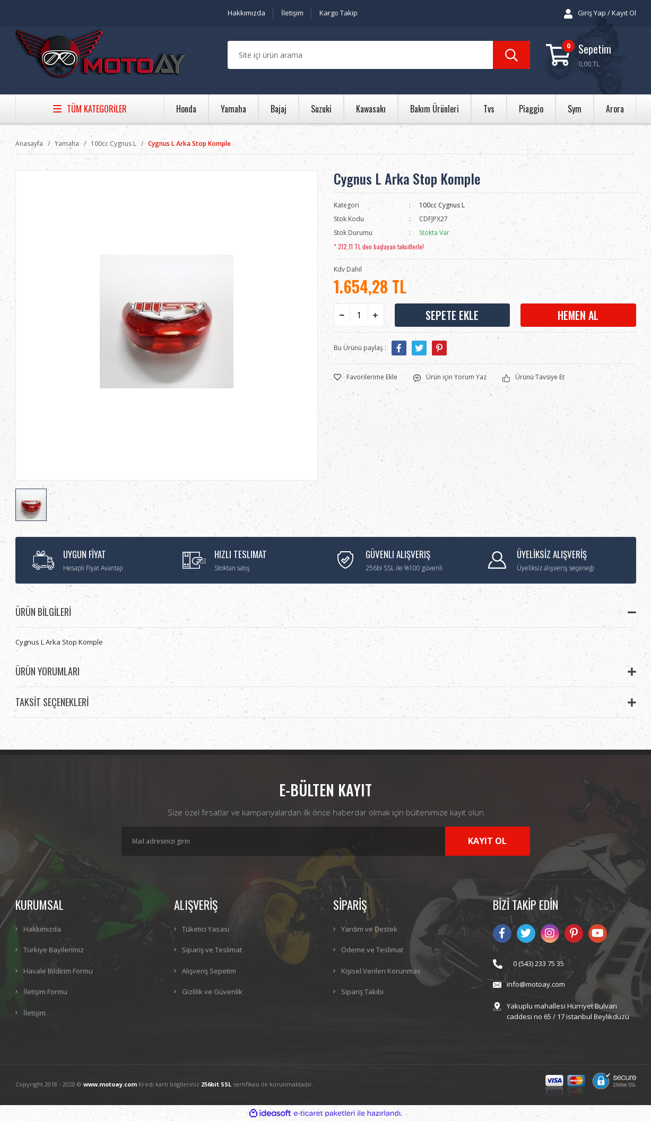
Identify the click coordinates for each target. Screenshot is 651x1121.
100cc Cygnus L (442, 205)
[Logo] (100, 55)
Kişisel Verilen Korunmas (381, 971)
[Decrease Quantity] (342, 315)
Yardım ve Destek (369, 929)
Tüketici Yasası (205, 929)
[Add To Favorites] (365, 377)
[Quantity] (359, 315)
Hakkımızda (246, 13)
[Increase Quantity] (376, 315)
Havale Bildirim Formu (58, 971)
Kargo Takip (338, 13)
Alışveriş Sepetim (209, 971)
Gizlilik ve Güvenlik (212, 991)
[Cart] (591, 55)
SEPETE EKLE (452, 315)
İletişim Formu (45, 991)
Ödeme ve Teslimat (372, 949)
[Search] (379, 55)
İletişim (292, 13)
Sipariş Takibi (362, 991)
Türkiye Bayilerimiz (53, 949)
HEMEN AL (578, 315)
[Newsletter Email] (325, 841)
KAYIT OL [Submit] (487, 841)
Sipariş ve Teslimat (212, 949)
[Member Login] (600, 13)
